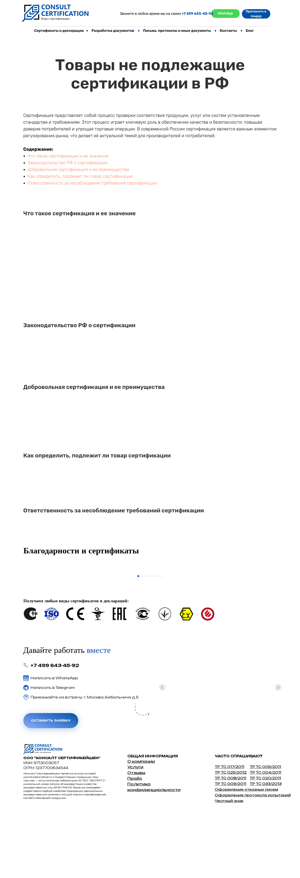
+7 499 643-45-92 (197, 14)
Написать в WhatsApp (54, 743)
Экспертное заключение (54, 80)
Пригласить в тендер (256, 14)
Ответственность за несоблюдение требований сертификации (92, 183)
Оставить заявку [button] (50, 786)
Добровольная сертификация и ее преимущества (78, 169)
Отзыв (134, 838)
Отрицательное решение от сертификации (69, 57)
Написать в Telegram (53, 753)
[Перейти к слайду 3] (146, 641)
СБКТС (141, 42)
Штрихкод (41, 88)
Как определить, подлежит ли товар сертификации (80, 176)
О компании (141, 826)
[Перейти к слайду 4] (150, 641)
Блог (250, 31)
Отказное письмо (47, 42)
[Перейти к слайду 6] (158, 641)
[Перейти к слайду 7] (162, 641)
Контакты (228, 31)
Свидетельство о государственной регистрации (74, 65)
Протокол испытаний (51, 50)
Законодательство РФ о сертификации (68, 162)
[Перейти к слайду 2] (142, 641)
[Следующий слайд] (222, 602)
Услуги (135, 832)
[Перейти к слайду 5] (154, 641)
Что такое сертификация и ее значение (68, 156)
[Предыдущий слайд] (78, 602)
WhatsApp (225, 13)
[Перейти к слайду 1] (138, 641)
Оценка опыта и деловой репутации (63, 73)
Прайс (134, 843)
